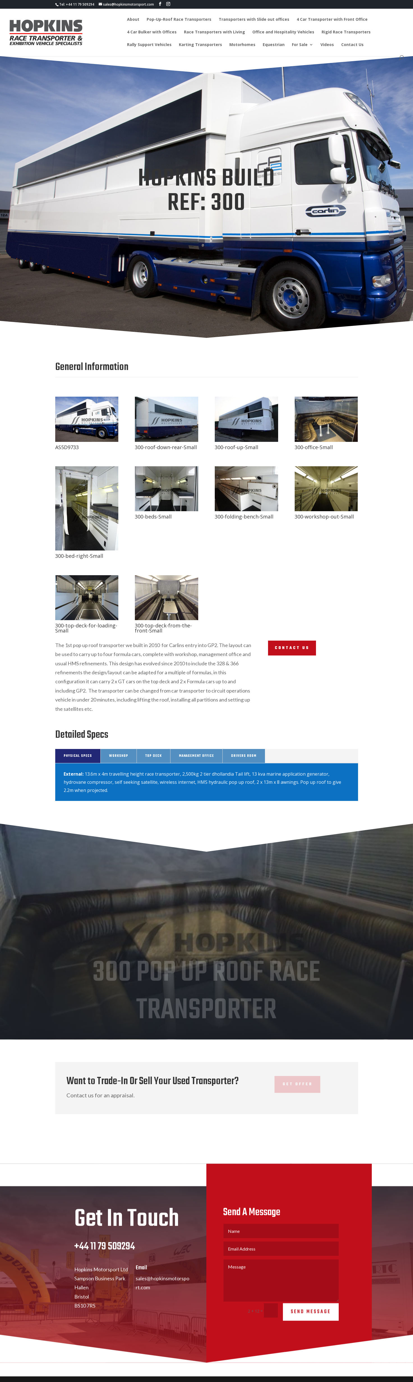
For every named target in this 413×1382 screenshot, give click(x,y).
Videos (327, 45)
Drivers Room (244, 756)
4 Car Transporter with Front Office (332, 19)
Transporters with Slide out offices (254, 19)
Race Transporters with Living (214, 32)
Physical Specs (78, 756)
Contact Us (352, 45)
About (133, 19)
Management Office (196, 756)
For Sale (300, 45)
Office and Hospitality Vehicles (283, 32)
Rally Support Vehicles (149, 45)
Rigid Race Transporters (346, 32)
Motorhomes (242, 45)
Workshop (118, 756)
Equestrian (274, 45)
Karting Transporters (200, 45)
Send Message (311, 1318)
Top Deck (153, 756)
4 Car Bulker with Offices (152, 32)
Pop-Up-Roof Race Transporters (179, 19)
